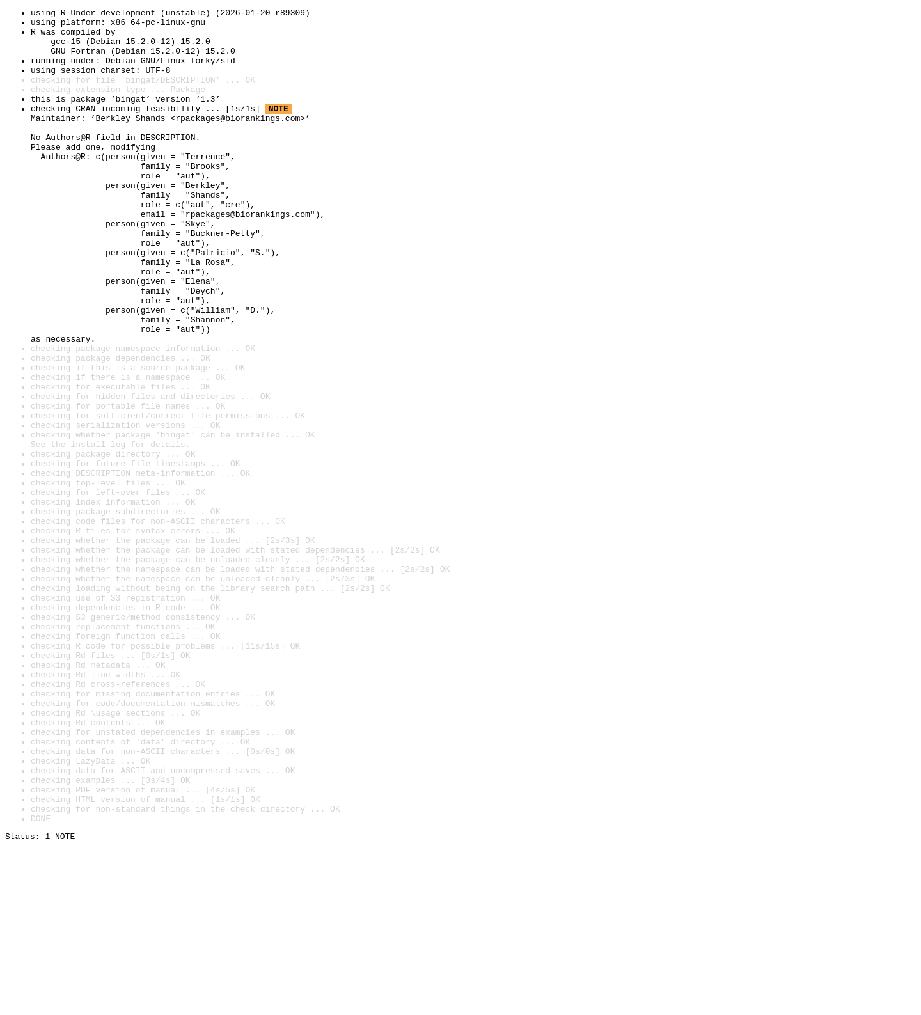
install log (97, 532)
